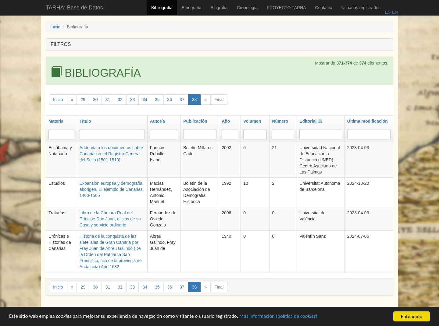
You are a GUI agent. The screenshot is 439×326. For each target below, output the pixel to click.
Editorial (310, 121)
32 (120, 99)
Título (85, 121)
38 (194, 99)
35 (157, 99)
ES (388, 12)
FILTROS (61, 44)
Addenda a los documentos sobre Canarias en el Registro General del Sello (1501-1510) (111, 153)
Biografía (219, 7)
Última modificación (367, 121)
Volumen (252, 121)
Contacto (323, 7)
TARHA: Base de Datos (74, 8)
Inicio (55, 26)
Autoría (157, 121)
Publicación (195, 121)
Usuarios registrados (360, 7)
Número (280, 121)
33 (132, 99)
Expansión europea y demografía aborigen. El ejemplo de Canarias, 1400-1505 (112, 189)
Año (226, 121)
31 (107, 99)
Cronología (247, 7)
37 (182, 99)
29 (82, 99)
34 (144, 99)
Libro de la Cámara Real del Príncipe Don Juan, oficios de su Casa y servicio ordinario (110, 218)
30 (95, 99)
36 (169, 99)
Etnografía (192, 7)
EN (394, 12)
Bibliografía (162, 7)
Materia (55, 121)
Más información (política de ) (279, 317)
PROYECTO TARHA (286, 7)
